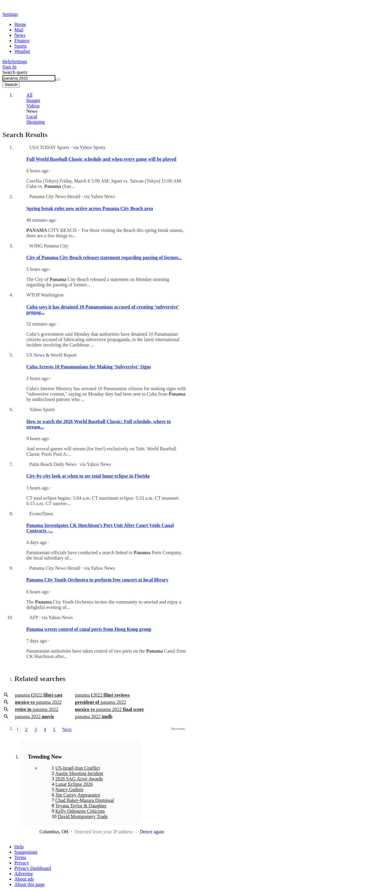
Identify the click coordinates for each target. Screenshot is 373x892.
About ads (24, 879)
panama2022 (39, 695)
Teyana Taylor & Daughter (80, 805)
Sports (20, 45)
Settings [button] (10, 14)
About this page (29, 884)
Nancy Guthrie (69, 789)
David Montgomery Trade (83, 816)
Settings (19, 61)
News (19, 35)
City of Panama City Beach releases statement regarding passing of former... (104, 257)
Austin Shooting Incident (79, 773)
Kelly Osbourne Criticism (80, 811)
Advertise (23, 873)
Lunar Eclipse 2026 (74, 784)
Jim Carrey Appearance (77, 794)
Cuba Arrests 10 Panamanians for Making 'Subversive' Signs (88, 366)
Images (33, 100)
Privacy (21, 862)
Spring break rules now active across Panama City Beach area (89, 208)
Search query (15, 72)
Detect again (152, 831)
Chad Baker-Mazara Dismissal (84, 800)
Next (66, 729)
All (29, 95)
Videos (32, 105)
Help (7, 61)
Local (31, 116)
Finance (22, 40)
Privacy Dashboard (32, 868)
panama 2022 (38, 702)
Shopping (35, 121)
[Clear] (57, 79)
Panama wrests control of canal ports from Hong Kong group (88, 629)
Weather (22, 51)
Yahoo (37, 8)
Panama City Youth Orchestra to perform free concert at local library (97, 579)
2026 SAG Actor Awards (79, 778)
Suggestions (25, 852)
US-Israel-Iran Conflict (77, 768)
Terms (20, 857)
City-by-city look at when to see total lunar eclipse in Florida (88, 475)
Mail (18, 29)
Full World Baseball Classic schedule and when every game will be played (101, 159)
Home (20, 24)
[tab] (99, 95)
